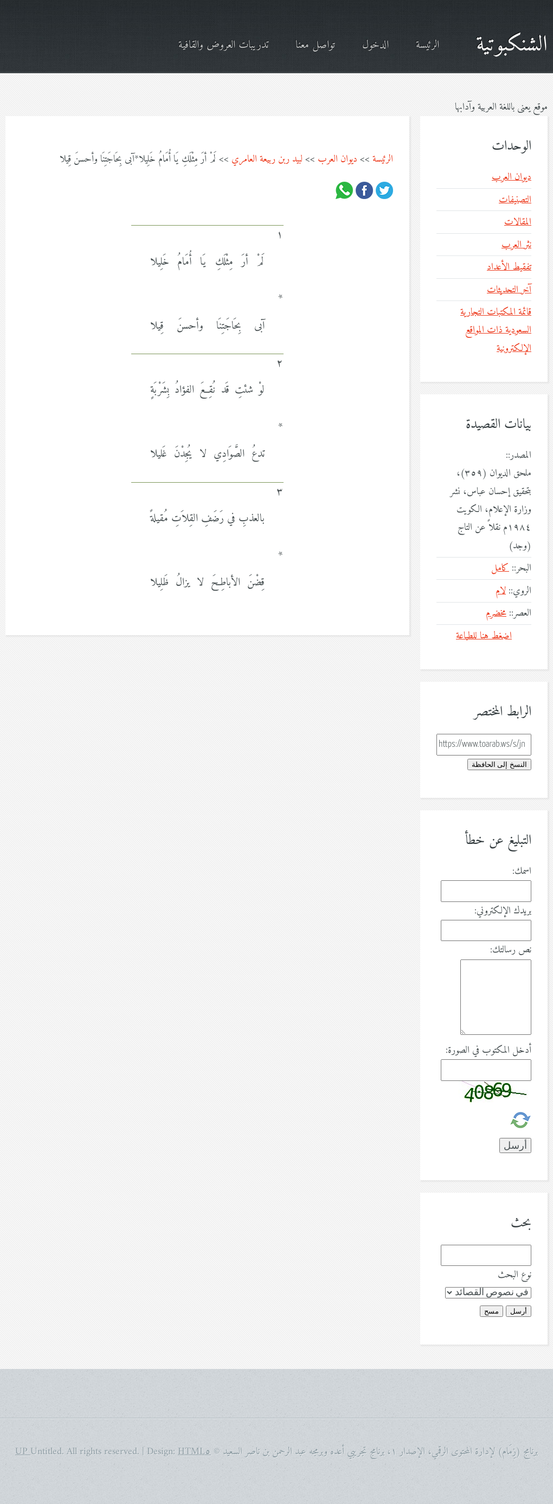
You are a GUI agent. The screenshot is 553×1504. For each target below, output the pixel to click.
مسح (491, 1311)
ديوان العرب (337, 159)
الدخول (375, 45)
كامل (500, 568)
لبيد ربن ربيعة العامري (267, 159)
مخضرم (496, 613)
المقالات (517, 222)
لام (501, 591)
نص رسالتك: (510, 950)
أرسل (518, 1311)
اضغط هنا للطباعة (484, 636)
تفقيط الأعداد (509, 267)
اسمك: (521, 871)
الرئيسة (427, 45)
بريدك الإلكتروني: (502, 911)
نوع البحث (514, 1274)
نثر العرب (516, 244)
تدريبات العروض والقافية (223, 45)
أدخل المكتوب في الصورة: (488, 1050)
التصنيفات (515, 199)
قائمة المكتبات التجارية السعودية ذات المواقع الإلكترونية (495, 330)
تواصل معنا (315, 45)
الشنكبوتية (512, 45)
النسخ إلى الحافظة (499, 764)
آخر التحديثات (509, 289)
